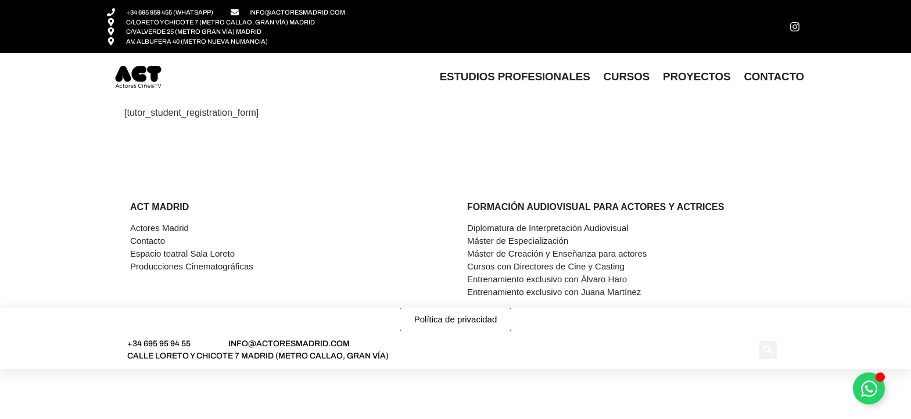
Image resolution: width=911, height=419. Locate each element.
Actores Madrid (159, 228)
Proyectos (696, 76)
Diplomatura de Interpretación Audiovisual (548, 228)
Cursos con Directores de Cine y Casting (546, 266)
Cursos (627, 76)
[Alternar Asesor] (869, 388)
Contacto (774, 76)
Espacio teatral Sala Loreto (182, 253)
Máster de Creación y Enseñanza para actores (557, 253)
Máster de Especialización (517, 241)
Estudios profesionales (515, 76)
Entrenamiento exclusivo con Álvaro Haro (547, 279)
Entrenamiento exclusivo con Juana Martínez (554, 292)
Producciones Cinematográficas (191, 266)
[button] (768, 350)
